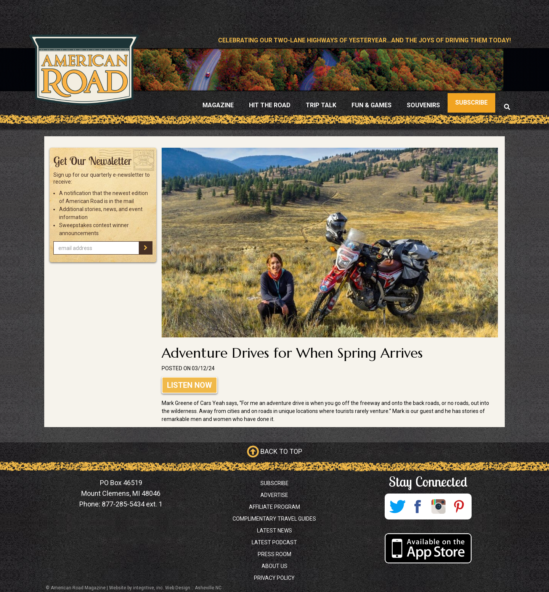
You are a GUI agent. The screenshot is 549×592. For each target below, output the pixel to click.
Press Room (274, 554)
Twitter (397, 506)
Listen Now (189, 385)
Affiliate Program (274, 507)
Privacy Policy (274, 578)
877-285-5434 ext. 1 (132, 504)
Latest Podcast (274, 542)
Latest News (274, 530)
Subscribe (274, 483)
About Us (274, 566)
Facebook (418, 506)
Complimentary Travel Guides (274, 519)
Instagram (438, 506)
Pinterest (459, 506)
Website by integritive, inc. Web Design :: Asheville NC (165, 587)
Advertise (274, 495)
